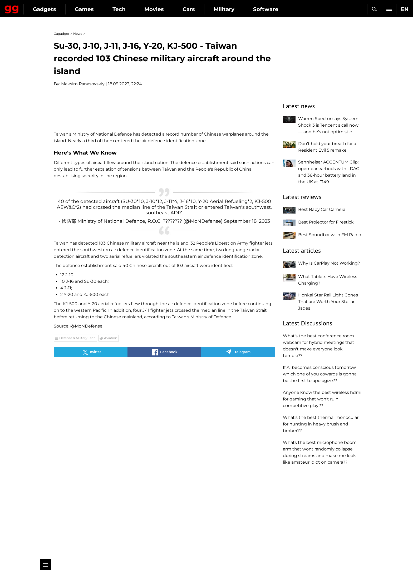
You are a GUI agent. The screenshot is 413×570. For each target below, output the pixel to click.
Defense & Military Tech (77, 460)
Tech (166, 9)
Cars (236, 9)
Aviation (110, 460)
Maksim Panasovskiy (83, 83)
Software (313, 9)
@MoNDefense (86, 447)
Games (131, 9)
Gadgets (92, 9)
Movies (201, 9)
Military (271, 9)
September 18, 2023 (247, 343)
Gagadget (35, 7)
